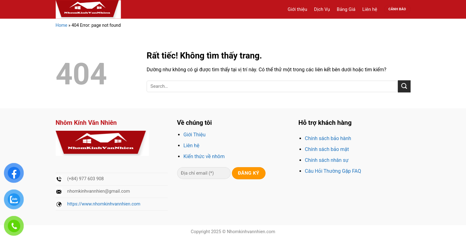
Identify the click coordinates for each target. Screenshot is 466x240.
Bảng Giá (346, 9)
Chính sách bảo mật (327, 149)
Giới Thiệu (194, 135)
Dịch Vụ (322, 9)
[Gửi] (404, 86)
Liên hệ (369, 9)
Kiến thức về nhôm (203, 156)
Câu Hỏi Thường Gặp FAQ (333, 171)
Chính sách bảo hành (328, 138)
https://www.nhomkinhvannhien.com (103, 204)
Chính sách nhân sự (326, 160)
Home (62, 25)
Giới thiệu (297, 9)
